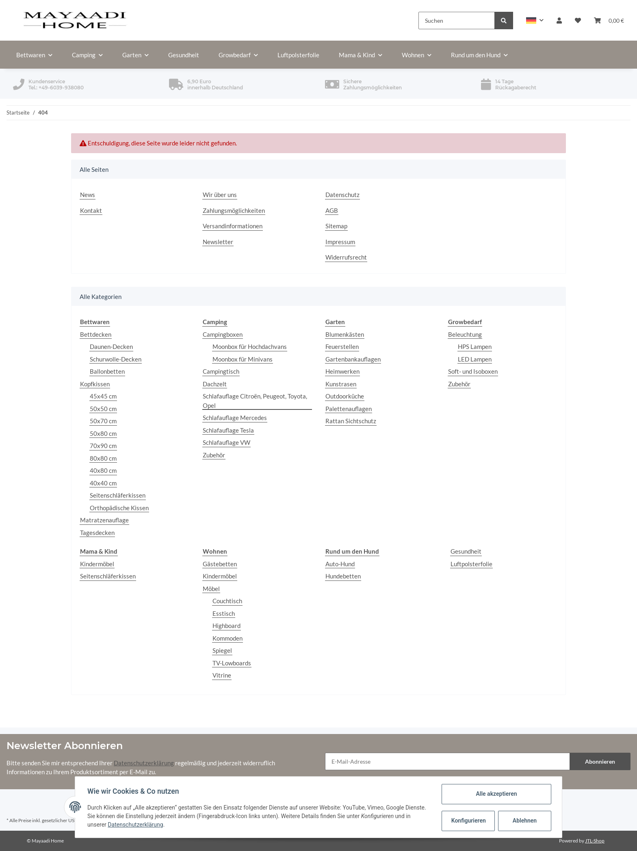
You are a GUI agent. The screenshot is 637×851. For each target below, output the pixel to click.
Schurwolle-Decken (115, 359)
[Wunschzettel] (577, 20)
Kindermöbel (97, 563)
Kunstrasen (340, 384)
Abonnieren (600, 761)
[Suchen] (456, 20)
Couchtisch (227, 600)
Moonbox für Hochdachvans (249, 346)
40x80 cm (103, 470)
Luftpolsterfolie (471, 563)
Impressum (340, 241)
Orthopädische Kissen (119, 507)
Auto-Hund (340, 563)
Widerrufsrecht (346, 257)
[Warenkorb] (608, 20)
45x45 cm (103, 396)
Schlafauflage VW (226, 442)
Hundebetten (343, 576)
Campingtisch (221, 371)
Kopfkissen (95, 384)
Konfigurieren (468, 820)
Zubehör (214, 455)
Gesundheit (466, 551)
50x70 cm (103, 420)
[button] (535, 20)
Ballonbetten (107, 371)
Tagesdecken (97, 532)
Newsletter (218, 241)
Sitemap (336, 226)
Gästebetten (220, 563)
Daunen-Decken (111, 346)
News (87, 194)
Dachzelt (215, 384)
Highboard (226, 625)
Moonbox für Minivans (242, 359)
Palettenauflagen (348, 408)
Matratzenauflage (104, 520)
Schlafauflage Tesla (228, 430)
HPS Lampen (475, 346)
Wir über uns (220, 194)
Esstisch (223, 613)
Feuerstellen (342, 346)
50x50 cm (103, 408)
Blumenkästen (344, 334)
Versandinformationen (232, 226)
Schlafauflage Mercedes (235, 417)
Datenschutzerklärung (144, 763)
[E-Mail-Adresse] (447, 761)
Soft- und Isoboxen (473, 371)
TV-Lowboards (231, 663)
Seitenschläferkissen (117, 495)
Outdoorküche (344, 396)
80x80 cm (103, 458)
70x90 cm (103, 445)
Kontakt (91, 210)
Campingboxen (223, 334)
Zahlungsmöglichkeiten (234, 210)
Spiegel (222, 650)
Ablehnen (524, 820)
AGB (331, 210)
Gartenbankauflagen (353, 359)
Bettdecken (95, 334)
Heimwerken (342, 371)
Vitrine (221, 675)
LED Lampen (475, 359)
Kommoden (227, 638)
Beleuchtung (465, 334)
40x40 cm (103, 483)
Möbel (211, 588)
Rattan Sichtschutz (350, 420)
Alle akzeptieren (495, 793)
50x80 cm (103, 433)
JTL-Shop (594, 841)
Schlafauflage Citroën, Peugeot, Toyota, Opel (255, 400)
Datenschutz (342, 194)
